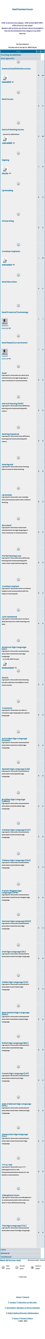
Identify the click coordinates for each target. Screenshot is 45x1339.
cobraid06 (7, 143)
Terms (16, 1318)
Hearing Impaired (10, 434)
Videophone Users (10, 1195)
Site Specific (7, 58)
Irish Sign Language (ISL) (14, 951)
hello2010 (6, 82)
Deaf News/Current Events (14, 342)
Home (18, 1297)
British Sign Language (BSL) (15, 1043)
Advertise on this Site (27, 1302)
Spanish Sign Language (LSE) (16, 769)
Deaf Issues (7, 99)
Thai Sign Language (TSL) (14, 1225)
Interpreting (8, 221)
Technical (6, 1257)
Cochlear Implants (11, 251)
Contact (12, 1302)
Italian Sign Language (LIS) (15, 982)
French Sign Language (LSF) (15, 1073)
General (5, 1253)
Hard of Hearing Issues (13, 129)
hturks (5, 173)
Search (26, 1297)
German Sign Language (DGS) (16, 921)
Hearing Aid (7, 464)
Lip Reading (7, 190)
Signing (5, 160)
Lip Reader (7, 495)
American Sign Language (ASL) (14, 648)
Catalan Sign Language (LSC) (16, 830)
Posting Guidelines (11, 55)
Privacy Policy (27, 1318)
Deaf (4, 373)
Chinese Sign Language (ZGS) (16, 860)
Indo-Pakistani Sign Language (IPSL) (16, 1105)
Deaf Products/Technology (15, 312)
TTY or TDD (7, 1164)
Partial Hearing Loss (11, 555)
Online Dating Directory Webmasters (23, 1313)
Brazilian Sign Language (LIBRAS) (13, 800)
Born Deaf (6, 525)
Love (3, 1249)
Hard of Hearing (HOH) (12, 403)
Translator (7, 708)
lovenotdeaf (8, 667)
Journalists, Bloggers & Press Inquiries (23, 1308)
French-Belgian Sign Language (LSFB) (12, 891)
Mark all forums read (10, 1260)
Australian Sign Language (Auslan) (14, 739)
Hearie (5, 677)
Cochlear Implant (10, 586)
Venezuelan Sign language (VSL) (15, 1135)
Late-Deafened (9, 616)
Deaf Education (9, 281)
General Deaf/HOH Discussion (16, 68)
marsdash (7, 264)
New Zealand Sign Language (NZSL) (15, 1013)
